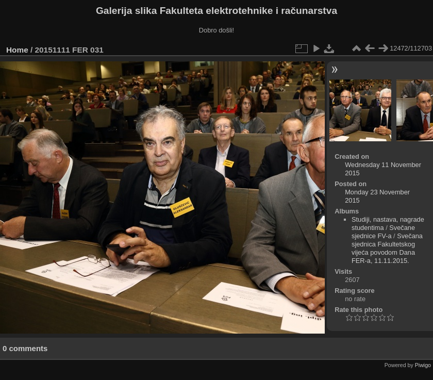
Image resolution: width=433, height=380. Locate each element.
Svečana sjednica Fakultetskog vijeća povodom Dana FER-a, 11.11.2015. (387, 248)
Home (17, 49)
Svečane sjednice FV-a (383, 232)
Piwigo (423, 365)
